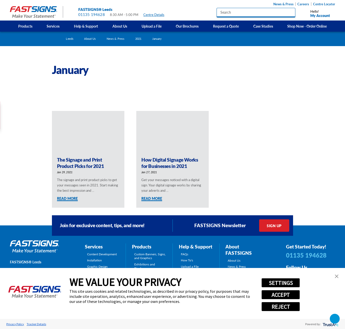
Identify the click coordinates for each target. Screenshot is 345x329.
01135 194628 (91, 14)
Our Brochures (187, 26)
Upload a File (152, 26)
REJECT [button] (281, 306)
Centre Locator (324, 4)
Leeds (69, 39)
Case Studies (263, 26)
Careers (303, 4)
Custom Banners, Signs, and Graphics (150, 256)
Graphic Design (97, 267)
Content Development (102, 254)
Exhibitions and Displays (144, 266)
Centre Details (156, 14)
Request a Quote (226, 26)
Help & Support (86, 26)
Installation (94, 260)
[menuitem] (25, 26)
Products (25, 26)
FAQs (184, 254)
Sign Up (274, 225)
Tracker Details (36, 324)
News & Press (283, 4)
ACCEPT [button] (281, 294)
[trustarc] (330, 324)
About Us (119, 26)
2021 (138, 39)
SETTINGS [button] (281, 282)
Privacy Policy (15, 324)
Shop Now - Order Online (307, 26)
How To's (187, 260)
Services (53, 26)
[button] (337, 276)
